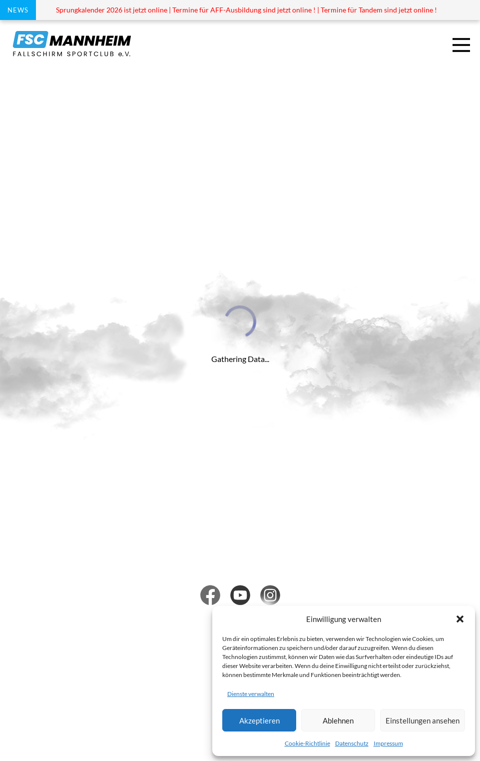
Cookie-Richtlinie (307, 743)
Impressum (388, 743)
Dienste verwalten (250, 694)
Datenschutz (352, 743)
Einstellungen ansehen (423, 720)
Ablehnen (338, 720)
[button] (460, 619)
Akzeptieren (259, 720)
